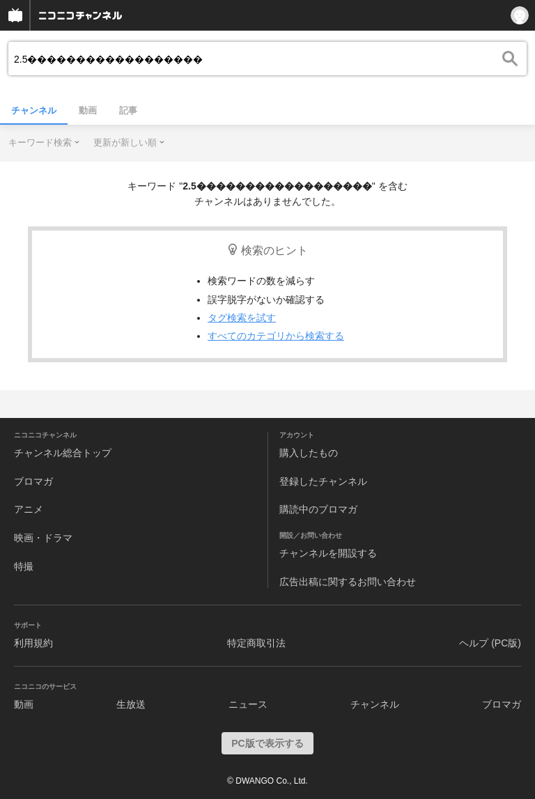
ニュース (248, 704)
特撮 (23, 566)
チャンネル (33, 110)
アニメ (28, 509)
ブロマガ (33, 481)
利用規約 (33, 643)
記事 (128, 110)
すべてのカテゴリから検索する (276, 335)
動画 (88, 110)
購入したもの (308, 452)
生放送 (131, 704)
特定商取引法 (256, 643)
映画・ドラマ (43, 537)
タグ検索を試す (242, 317)
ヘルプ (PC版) (490, 643)
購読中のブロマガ (318, 509)
